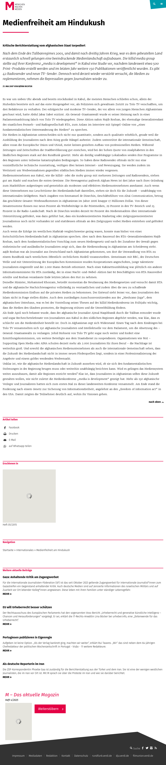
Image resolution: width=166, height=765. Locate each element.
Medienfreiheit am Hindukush (53, 550)
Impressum (18, 755)
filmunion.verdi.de (143, 755)
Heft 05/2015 (29, 497)
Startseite (8, 550)
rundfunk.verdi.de (102, 755)
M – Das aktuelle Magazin (32, 695)
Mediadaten (35, 755)
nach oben (155, 401)
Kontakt (66, 755)
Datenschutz (81, 755)
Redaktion (52, 755)
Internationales (24, 550)
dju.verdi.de (122, 755)
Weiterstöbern (48, 709)
